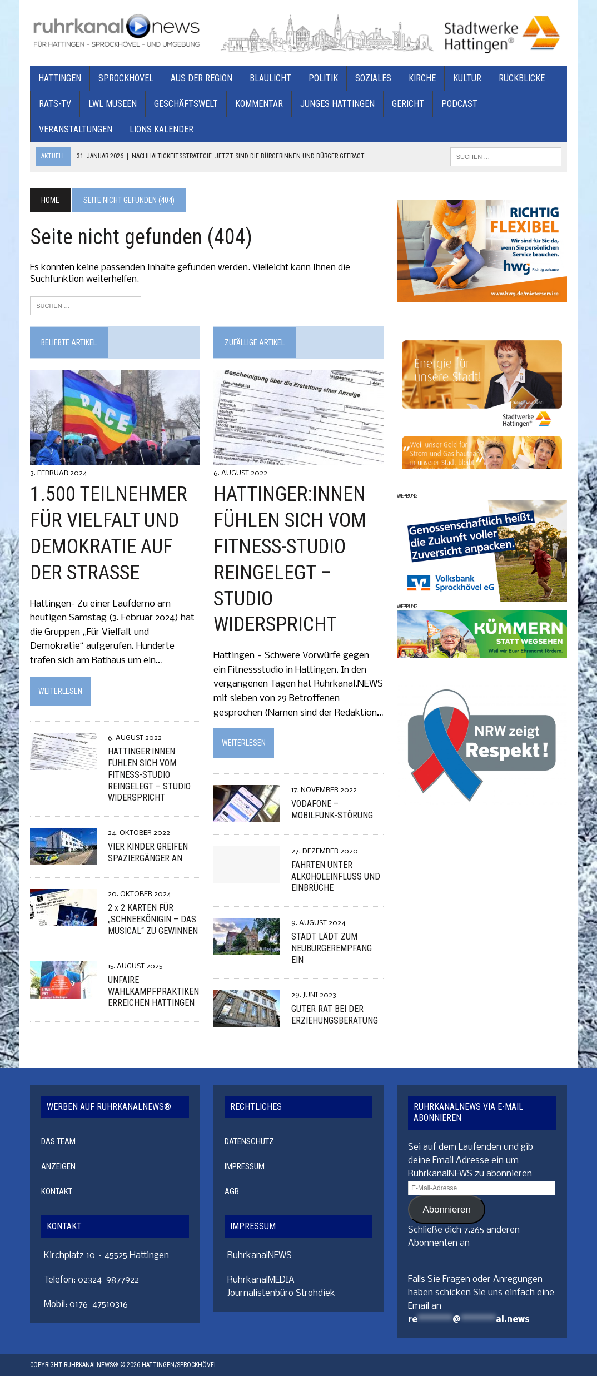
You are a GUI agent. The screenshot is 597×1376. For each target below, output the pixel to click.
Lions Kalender (161, 129)
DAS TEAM (58, 1142)
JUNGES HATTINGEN (337, 103)
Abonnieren (447, 1209)
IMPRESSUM (245, 1167)
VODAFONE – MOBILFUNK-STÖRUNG (332, 809)
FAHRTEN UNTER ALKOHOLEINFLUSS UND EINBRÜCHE (335, 876)
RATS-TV (55, 103)
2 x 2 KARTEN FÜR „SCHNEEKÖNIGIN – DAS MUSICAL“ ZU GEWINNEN (153, 920)
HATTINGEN (59, 78)
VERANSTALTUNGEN (75, 129)
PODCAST (459, 103)
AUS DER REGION (201, 78)
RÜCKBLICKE (522, 78)
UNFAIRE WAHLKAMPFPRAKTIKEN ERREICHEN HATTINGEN (153, 992)
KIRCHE (422, 78)
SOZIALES (373, 78)
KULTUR (467, 78)
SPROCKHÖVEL (125, 78)
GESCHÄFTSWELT (186, 103)
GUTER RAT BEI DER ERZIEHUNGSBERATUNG (334, 1015)
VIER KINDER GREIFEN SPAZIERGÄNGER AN (148, 853)
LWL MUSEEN (112, 103)
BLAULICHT (270, 78)
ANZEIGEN (58, 1167)
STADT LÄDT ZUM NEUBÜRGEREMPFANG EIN (331, 949)
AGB (232, 1192)
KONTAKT (56, 1192)
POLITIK (323, 78)
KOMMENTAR (259, 103)
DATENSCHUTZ (249, 1142)
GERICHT (408, 103)
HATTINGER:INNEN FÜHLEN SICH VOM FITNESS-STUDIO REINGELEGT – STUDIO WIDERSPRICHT (149, 774)
